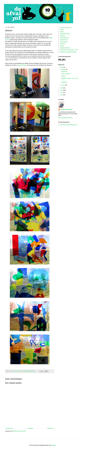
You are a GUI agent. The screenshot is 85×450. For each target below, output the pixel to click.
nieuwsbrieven (63, 39)
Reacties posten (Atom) (19, 431)
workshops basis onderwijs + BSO (69, 50)
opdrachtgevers (64, 42)
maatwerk (62, 36)
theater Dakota (22, 65)
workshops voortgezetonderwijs (68, 52)
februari (64, 69)
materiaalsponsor (64, 37)
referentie (62, 44)
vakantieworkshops (65, 48)
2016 (61, 67)
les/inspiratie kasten (65, 33)
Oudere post (50, 428)
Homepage (30, 428)
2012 (61, 95)
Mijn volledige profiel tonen (65, 117)
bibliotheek (64, 82)
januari (63, 85)
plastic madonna (65, 73)
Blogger (54, 445)
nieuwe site (64, 71)
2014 (61, 90)
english (62, 31)
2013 (61, 92)
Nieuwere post (9, 428)
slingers (62, 46)
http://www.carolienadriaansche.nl (68, 124)
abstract (63, 76)
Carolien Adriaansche (65, 27)
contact (62, 29)
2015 (61, 88)
